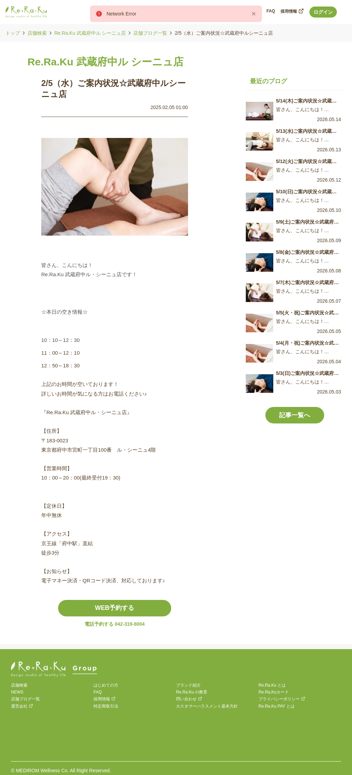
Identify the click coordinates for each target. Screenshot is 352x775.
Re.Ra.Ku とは (272, 685)
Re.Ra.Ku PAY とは (276, 706)
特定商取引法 (106, 706)
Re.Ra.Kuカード (273, 692)
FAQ (98, 692)
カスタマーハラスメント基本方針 (207, 706)
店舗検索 (37, 33)
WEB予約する (114, 607)
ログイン (323, 12)
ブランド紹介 (188, 685)
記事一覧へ (294, 415)
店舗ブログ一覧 (150, 33)
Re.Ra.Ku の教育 (191, 692)
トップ (13, 33)
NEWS (17, 692)
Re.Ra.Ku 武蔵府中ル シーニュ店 (90, 33)
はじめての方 (106, 685)
